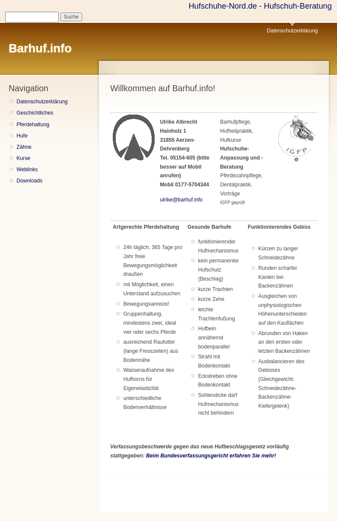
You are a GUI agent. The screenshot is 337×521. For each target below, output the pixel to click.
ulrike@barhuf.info (181, 200)
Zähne (23, 147)
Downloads (29, 181)
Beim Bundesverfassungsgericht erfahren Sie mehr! (211, 456)
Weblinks (27, 169)
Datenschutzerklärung (292, 31)
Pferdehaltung (32, 124)
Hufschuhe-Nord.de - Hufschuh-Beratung (259, 5)
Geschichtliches (34, 113)
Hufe (22, 136)
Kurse (23, 158)
